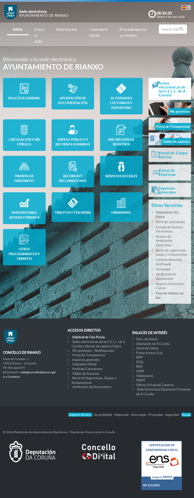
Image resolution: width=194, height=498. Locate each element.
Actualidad (163, 269)
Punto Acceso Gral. (149, 353)
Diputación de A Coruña (152, 344)
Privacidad (155, 415)
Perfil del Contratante (87, 369)
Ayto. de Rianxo (147, 339)
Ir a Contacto (11, 376)
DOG (140, 362)
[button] (186, 7)
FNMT (140, 380)
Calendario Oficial (84, 364)
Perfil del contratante (170, 222)
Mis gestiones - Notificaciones (93, 351)
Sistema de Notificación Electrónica (164, 240)
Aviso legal (139, 415)
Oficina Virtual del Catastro (155, 385)
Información (66, 29)
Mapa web (121, 415)
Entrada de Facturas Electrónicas (169, 229)
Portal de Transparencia (88, 355)
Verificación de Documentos (91, 387)
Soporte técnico (80, 415)
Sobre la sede (39, 35)
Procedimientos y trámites (133, 32)
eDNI (140, 371)
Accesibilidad (103, 415)
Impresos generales (86, 360)
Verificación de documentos (166, 276)
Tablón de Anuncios (85, 373)
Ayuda (186, 415)
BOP (139, 357)
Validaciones (144, 376)
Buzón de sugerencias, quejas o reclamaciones (172, 252)
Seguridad (172, 415)
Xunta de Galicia (147, 348)
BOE (139, 366)
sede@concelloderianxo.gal (38, 372)
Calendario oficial (98, 32)
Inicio (17, 29)
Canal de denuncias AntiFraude (169, 262)
